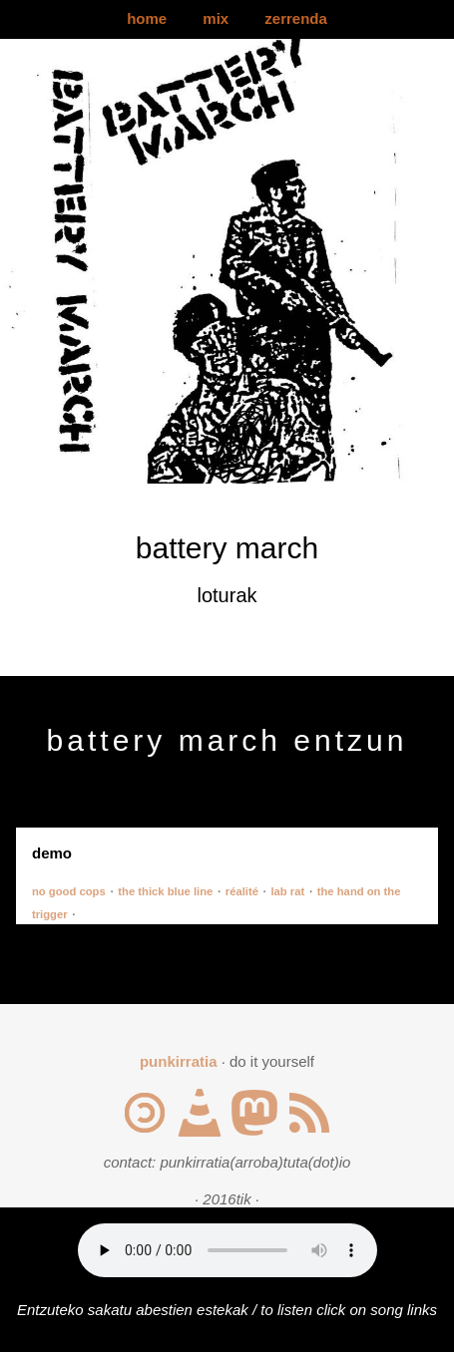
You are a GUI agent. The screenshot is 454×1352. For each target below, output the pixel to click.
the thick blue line (165, 891)
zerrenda (295, 18)
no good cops (69, 891)
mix (215, 18)
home (147, 18)
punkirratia (179, 1061)
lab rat (287, 891)
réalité (242, 891)
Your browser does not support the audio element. (227, 1250)
